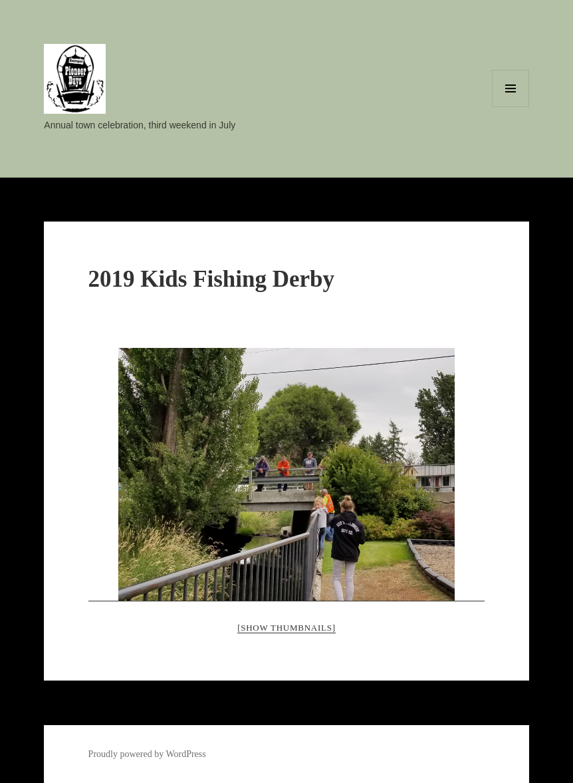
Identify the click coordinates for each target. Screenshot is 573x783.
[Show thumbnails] (286, 628)
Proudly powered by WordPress (147, 754)
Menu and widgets (511, 106)
